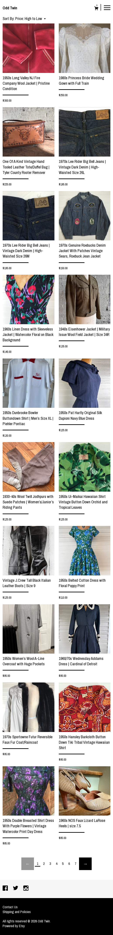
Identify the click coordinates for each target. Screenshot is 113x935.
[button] (30, 18)
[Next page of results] (85, 863)
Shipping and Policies (17, 911)
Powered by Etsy (14, 925)
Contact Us (10, 907)
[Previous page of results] (27, 863)
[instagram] (26, 888)
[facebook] (6, 888)
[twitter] (16, 888)
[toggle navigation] (107, 7)
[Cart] (96, 9)
